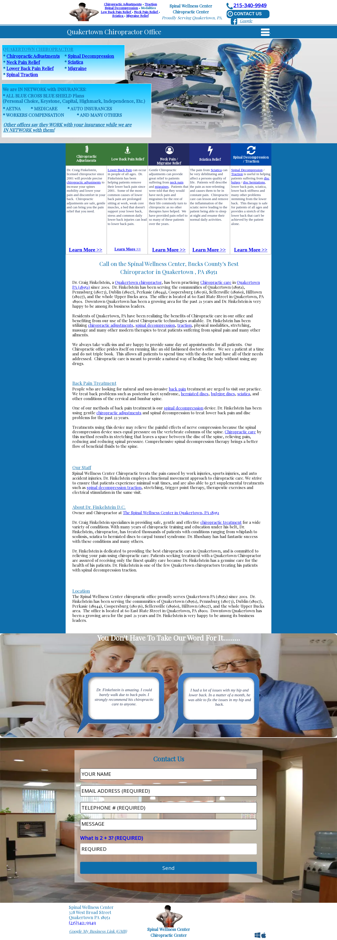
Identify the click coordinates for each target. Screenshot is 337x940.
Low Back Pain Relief (116, 12)
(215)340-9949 (82, 922)
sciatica (243, 393)
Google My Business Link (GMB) (98, 931)
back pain (177, 389)
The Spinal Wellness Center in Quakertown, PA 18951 (171, 512)
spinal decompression (155, 325)
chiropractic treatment (221, 522)
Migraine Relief (137, 15)
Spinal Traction (22, 74)
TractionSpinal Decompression (131, 6)
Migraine (77, 68)
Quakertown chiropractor (138, 282)
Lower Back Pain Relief (30, 68)
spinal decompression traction (114, 487)
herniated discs (194, 393)
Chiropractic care (215, 282)
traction (184, 325)
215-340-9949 (250, 5)
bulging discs (223, 393)
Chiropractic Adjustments (123, 4)
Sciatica (118, 15)
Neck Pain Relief (146, 12)
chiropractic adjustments (110, 325)
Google (246, 20)
